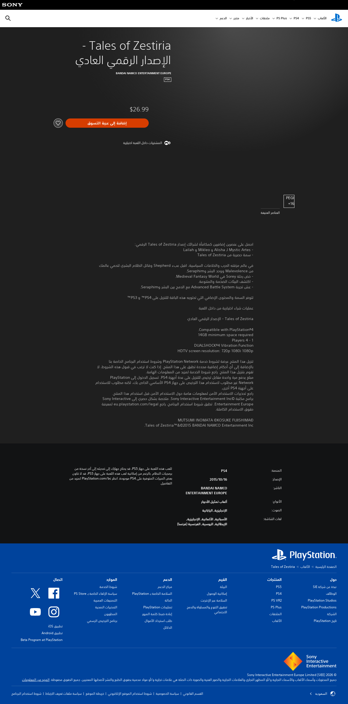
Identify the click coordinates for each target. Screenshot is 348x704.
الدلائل (167, 627)
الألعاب (322, 19)
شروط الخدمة (108, 586)
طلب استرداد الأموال (158, 620)
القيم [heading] (222, 579)
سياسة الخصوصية (167, 693)
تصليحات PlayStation (157, 607)
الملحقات (275, 614)
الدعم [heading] (167, 579)
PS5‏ (308, 19)
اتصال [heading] (58, 579)
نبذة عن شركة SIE (325, 586)
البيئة (223, 586)
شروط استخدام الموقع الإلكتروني (130, 693)
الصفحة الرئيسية (326, 566)
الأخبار (249, 19)
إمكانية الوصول (217, 593)
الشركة (332, 614)
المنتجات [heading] (274, 579)
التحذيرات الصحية (106, 607)
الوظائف (331, 593)
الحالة (168, 600)
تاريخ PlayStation (325, 620)
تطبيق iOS (55, 626)
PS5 (279, 586)
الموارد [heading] (111, 579)
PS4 (296, 19)
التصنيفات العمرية (105, 600)
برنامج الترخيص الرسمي (102, 620)
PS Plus (281, 19)
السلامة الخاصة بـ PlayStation (152, 593)
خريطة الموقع (95, 693)
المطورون (110, 614)
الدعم (223, 19)
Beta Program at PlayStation (42, 639)
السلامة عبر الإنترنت (214, 600)
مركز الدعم (165, 586)
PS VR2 (276, 600)
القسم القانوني (193, 693)
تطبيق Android (52, 633)
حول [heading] (333, 579)
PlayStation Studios (322, 600)
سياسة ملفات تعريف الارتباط (63, 693)
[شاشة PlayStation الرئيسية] (336, 18)
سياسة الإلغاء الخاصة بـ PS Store (95, 593)
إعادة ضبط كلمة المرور (157, 614)
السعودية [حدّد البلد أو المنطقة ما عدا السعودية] (322, 693)
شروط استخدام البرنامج (26, 693)
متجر (236, 19)
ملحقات (265, 19)
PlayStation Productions (319, 607)
